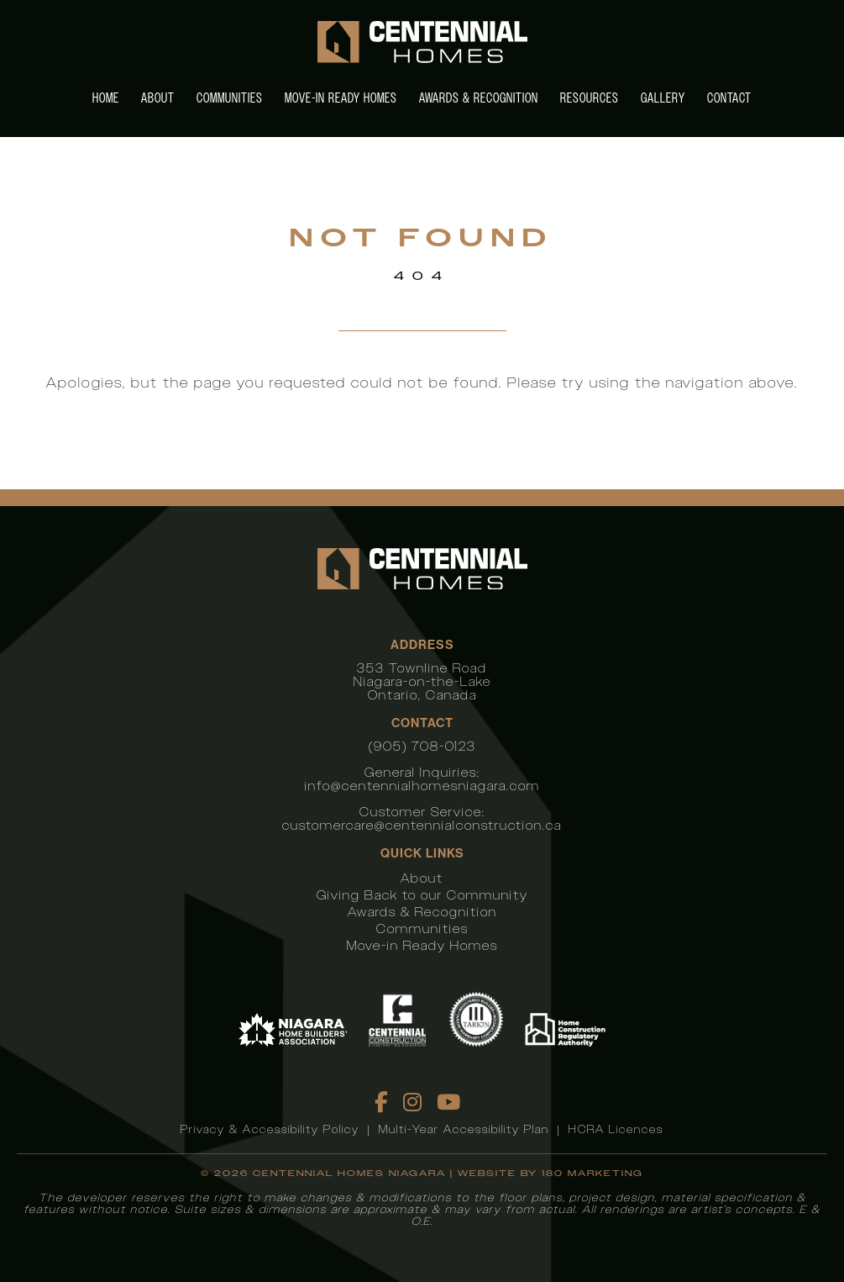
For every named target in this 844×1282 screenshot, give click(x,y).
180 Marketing (592, 1173)
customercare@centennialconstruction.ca (422, 825)
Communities (230, 98)
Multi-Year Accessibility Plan (464, 1129)
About (158, 98)
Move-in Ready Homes (341, 98)
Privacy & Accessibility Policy (270, 1129)
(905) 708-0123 (422, 746)
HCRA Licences (616, 1129)
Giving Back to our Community (422, 895)
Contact (729, 98)
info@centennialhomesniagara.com (422, 785)
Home (105, 98)
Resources (589, 98)
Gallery (663, 98)
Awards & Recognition (478, 98)
